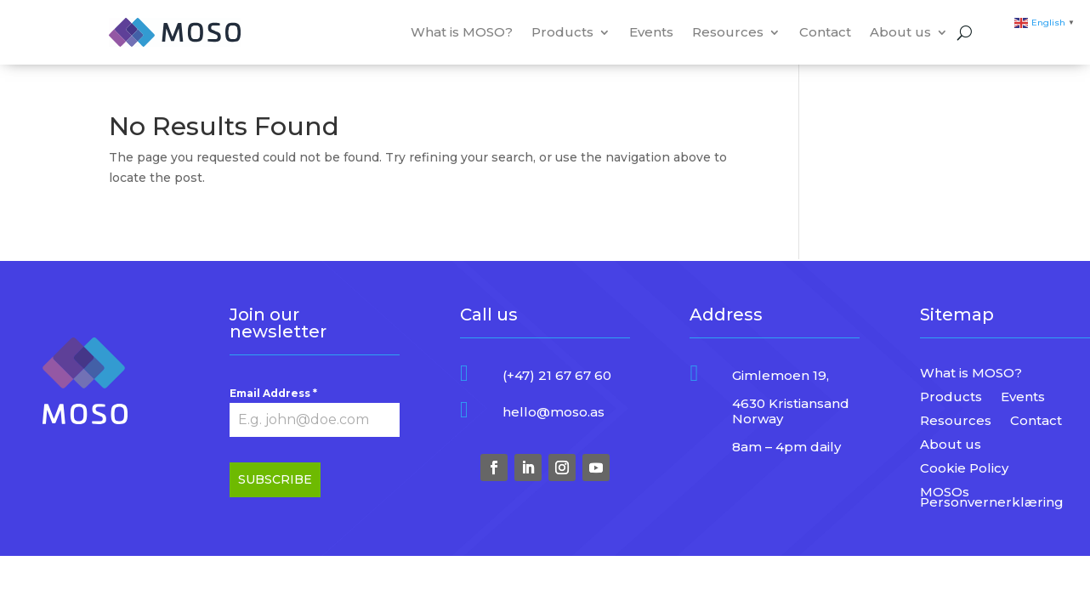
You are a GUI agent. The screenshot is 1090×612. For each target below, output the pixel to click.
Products (562, 32)
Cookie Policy (964, 469)
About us (900, 32)
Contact (825, 32)
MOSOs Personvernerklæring (992, 498)
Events (651, 32)
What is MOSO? (462, 32)
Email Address (273, 393)
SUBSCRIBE (275, 479)
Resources (728, 32)
